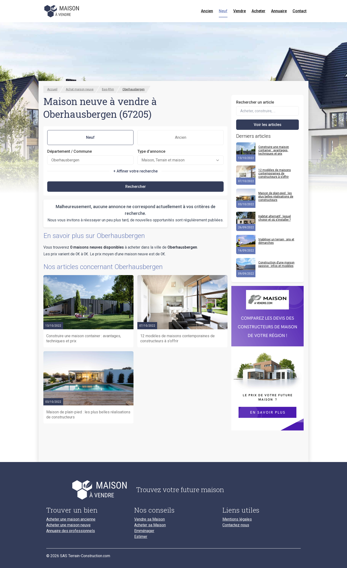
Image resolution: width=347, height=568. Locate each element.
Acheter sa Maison (150, 525)
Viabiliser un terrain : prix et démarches (276, 241)
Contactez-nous (235, 525)
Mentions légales (237, 519)
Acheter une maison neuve (68, 525)
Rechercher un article (255, 102)
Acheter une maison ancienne (70, 519)
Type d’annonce (151, 151)
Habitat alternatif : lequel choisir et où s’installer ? (274, 218)
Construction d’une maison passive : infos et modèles (276, 264)
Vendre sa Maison (149, 519)
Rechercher (135, 186)
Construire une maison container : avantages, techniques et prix (273, 150)
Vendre (239, 11)
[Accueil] (62, 11)
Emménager (144, 531)
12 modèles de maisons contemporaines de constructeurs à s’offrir (274, 173)
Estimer (140, 537)
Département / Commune (69, 151)
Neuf (223, 11)
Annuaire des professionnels (70, 531)
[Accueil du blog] (87, 489)
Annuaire (279, 11)
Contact (300, 11)
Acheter (258, 11)
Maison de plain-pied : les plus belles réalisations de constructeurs (275, 197)
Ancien (207, 11)
